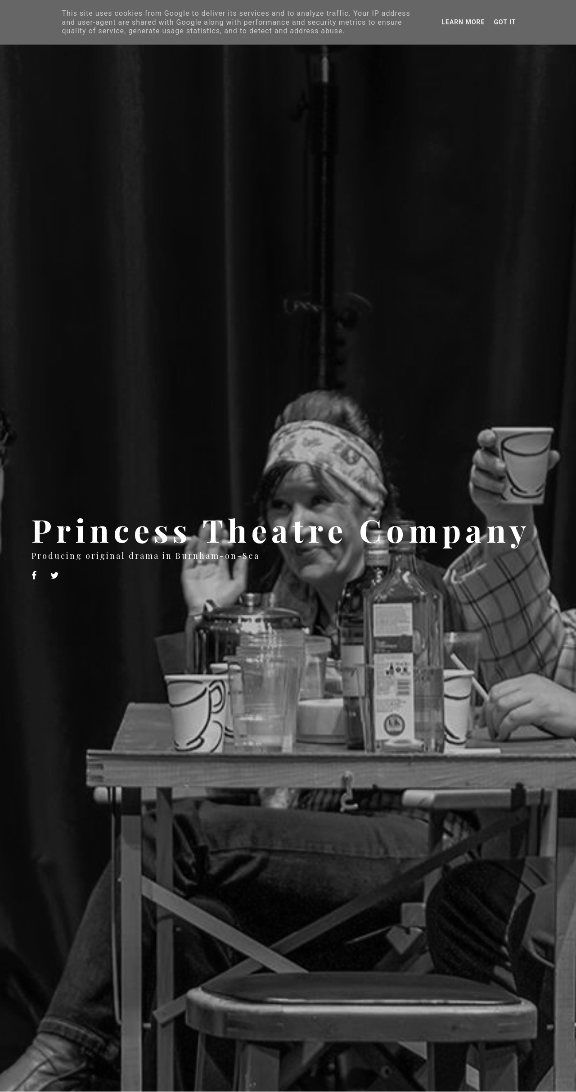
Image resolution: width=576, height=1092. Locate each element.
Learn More (463, 22)
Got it (505, 22)
